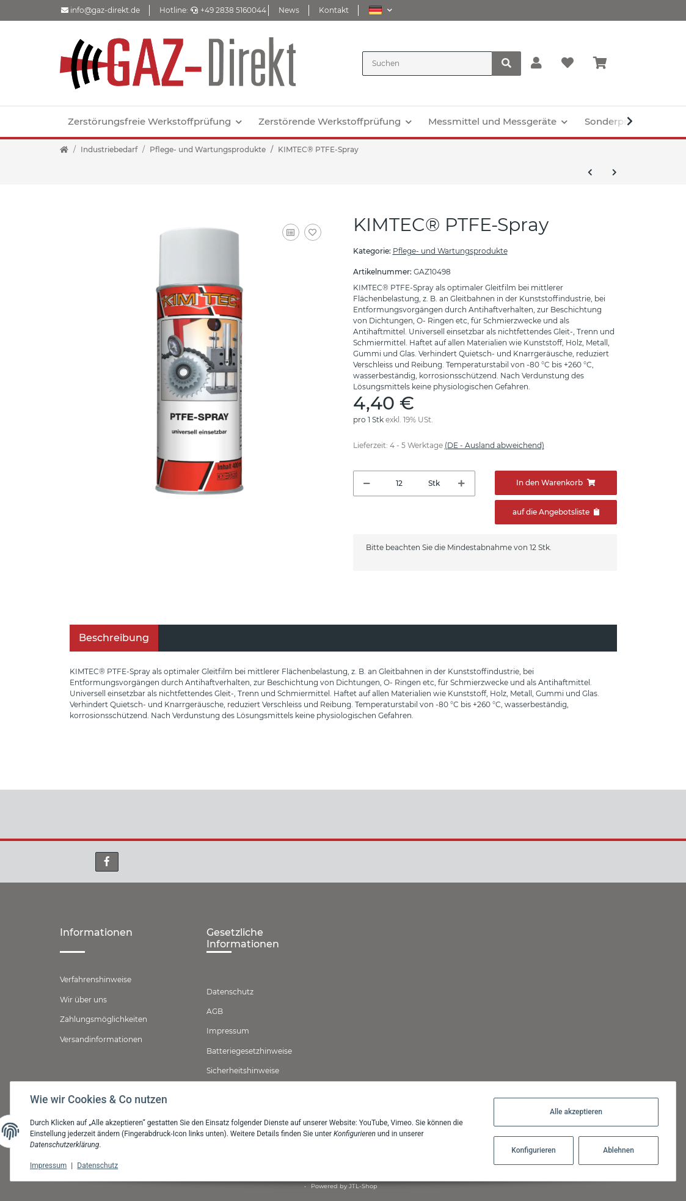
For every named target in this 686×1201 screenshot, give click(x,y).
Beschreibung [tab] (114, 638)
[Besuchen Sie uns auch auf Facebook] (107, 862)
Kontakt (334, 10)
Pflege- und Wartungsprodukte (450, 250)
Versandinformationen (101, 1039)
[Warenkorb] (605, 63)
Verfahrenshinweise (95, 979)
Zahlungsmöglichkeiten (103, 1019)
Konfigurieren (533, 1150)
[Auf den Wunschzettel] (312, 232)
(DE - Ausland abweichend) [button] (494, 445)
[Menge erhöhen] (461, 483)
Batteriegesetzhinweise (249, 1051)
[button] (380, 10)
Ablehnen (618, 1150)
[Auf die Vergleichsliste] (290, 232)
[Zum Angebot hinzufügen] (556, 512)
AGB (214, 1011)
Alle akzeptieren (576, 1111)
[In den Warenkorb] (556, 483)
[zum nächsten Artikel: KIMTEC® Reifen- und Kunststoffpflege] (614, 172)
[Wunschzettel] (567, 63)
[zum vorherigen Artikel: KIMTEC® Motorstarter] (590, 172)
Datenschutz (230, 991)
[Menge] (399, 483)
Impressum (227, 1030)
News (289, 10)
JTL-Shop (363, 1186)
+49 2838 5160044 (228, 10)
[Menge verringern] (367, 483)
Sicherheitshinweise (242, 1070)
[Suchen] (427, 63)
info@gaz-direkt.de (100, 10)
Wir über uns (83, 999)
